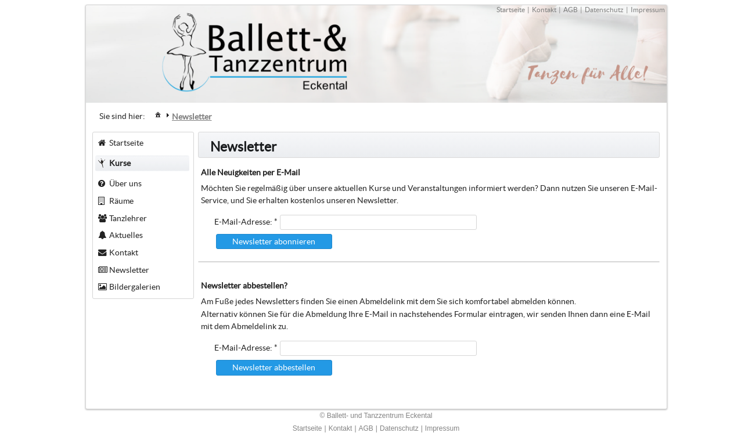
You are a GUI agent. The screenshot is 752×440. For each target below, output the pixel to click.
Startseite (510, 9)
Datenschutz (604, 9)
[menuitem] (158, 114)
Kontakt (544, 9)
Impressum (648, 9)
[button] (274, 242)
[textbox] (378, 222)
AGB (570, 9)
